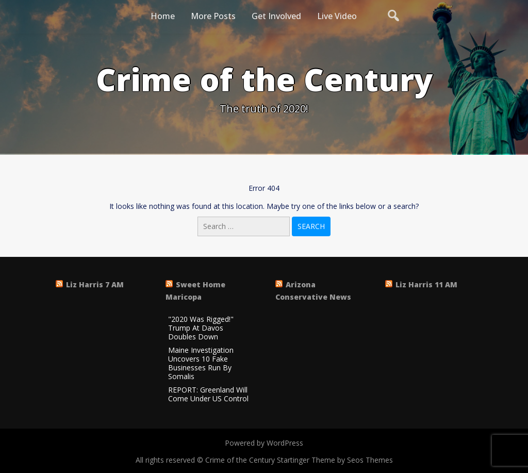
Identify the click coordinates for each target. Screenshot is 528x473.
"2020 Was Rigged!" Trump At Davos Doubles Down (201, 328)
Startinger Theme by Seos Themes (335, 460)
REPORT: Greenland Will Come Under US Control (208, 394)
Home (163, 16)
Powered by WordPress (264, 443)
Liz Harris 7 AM (95, 284)
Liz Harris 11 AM (426, 284)
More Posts (213, 16)
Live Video (337, 16)
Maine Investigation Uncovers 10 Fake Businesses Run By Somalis (201, 363)
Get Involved (276, 16)
